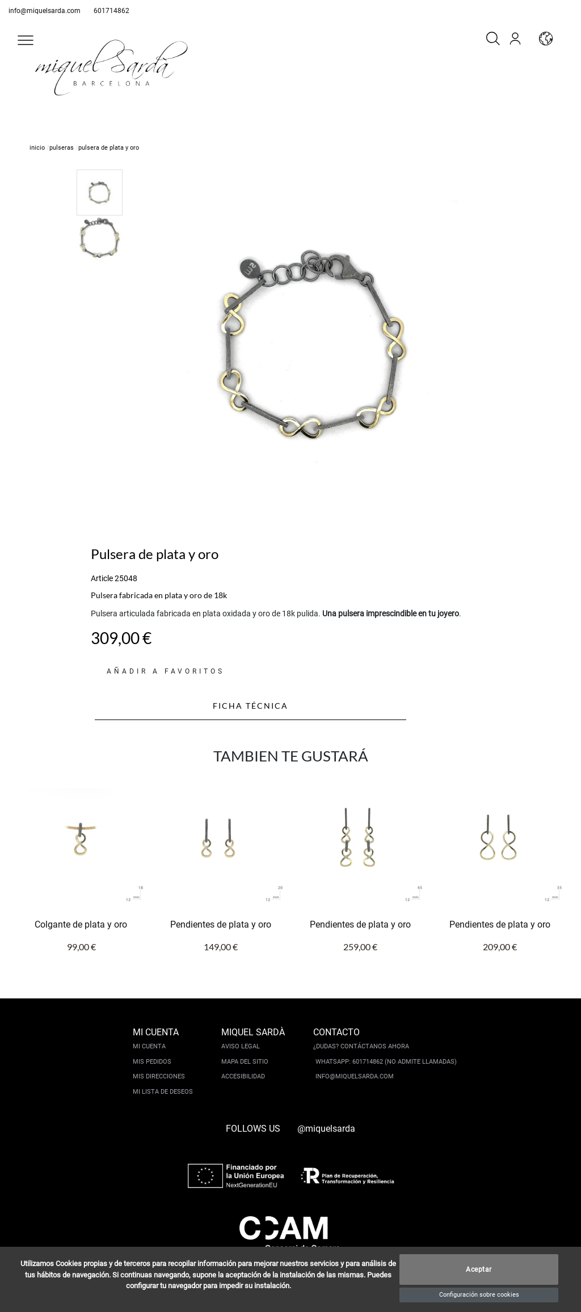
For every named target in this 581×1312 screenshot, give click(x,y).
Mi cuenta (149, 1046)
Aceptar (479, 1269)
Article (102, 578)
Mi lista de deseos (163, 1091)
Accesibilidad (243, 1076)
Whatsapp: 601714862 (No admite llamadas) (386, 1061)
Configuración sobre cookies (479, 1294)
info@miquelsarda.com (45, 11)
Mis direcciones (159, 1076)
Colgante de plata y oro (81, 924)
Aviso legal (240, 1046)
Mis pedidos (152, 1061)
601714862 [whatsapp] (111, 11)
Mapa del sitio (244, 1061)
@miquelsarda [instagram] (326, 1128)
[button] (25, 40)
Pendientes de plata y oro (220, 924)
